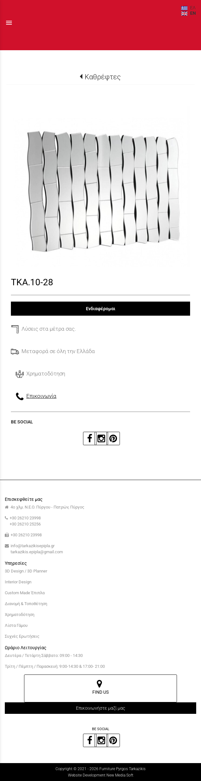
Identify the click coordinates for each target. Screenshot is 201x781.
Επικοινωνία (41, 396)
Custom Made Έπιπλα (25, 592)
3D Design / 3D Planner (26, 571)
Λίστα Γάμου (16, 625)
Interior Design (18, 582)
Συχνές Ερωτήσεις (22, 636)
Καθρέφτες (103, 77)
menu (9, 23)
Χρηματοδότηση (19, 614)
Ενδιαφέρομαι (100, 308)
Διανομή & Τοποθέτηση (26, 603)
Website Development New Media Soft (100, 775)
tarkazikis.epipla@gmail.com (37, 551)
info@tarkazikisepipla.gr (32, 545)
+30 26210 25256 (25, 524)
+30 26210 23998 (25, 518)
